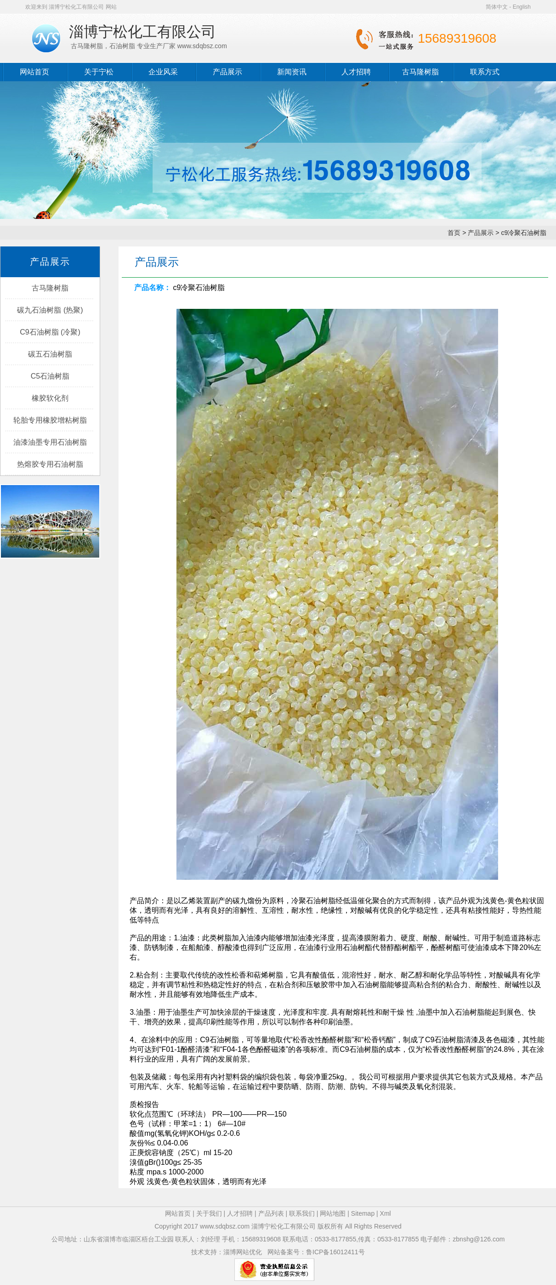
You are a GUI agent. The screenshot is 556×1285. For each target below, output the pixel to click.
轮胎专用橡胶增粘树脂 (50, 420)
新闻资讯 (291, 72)
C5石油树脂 (50, 376)
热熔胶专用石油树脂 (50, 464)
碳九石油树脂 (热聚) (50, 310)
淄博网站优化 (242, 1252)
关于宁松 (98, 72)
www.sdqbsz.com (225, 1226)
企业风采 (163, 72)
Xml (385, 1213)
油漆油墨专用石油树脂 (50, 442)
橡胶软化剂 (50, 398)
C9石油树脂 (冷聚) (50, 332)
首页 (454, 232)
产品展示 (227, 72)
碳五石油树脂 (50, 354)
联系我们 (302, 1213)
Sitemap (362, 1213)
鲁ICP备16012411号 (335, 1252)
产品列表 (272, 1213)
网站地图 (333, 1213)
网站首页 (34, 72)
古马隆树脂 (420, 72)
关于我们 (209, 1213)
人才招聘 (356, 72)
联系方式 (484, 72)
